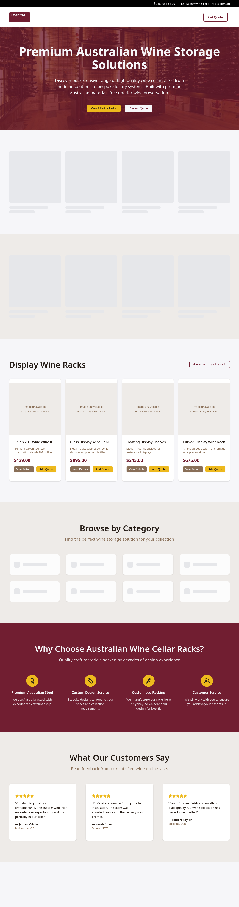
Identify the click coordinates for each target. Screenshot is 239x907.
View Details (23, 469)
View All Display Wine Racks (210, 364)
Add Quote (46, 469)
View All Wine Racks (103, 108)
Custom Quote (139, 108)
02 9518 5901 (167, 4)
